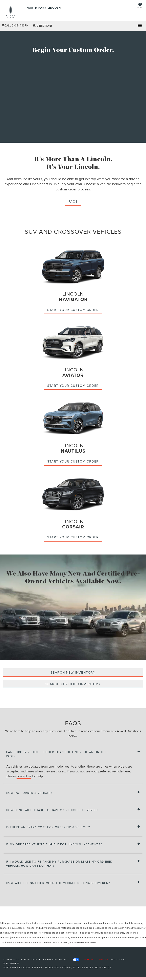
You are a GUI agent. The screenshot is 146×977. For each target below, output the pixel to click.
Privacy (64, 959)
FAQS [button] (73, 201)
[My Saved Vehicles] (140, 6)
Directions (43, 26)
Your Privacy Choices (90, 959)
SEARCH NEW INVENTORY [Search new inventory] (73, 672)
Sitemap (52, 959)
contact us (24, 776)
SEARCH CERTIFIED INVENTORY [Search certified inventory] (73, 684)
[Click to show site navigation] (139, 26)
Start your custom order (73, 309)
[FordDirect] (13, 955)
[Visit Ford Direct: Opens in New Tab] (112, 967)
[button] (15, 26)
